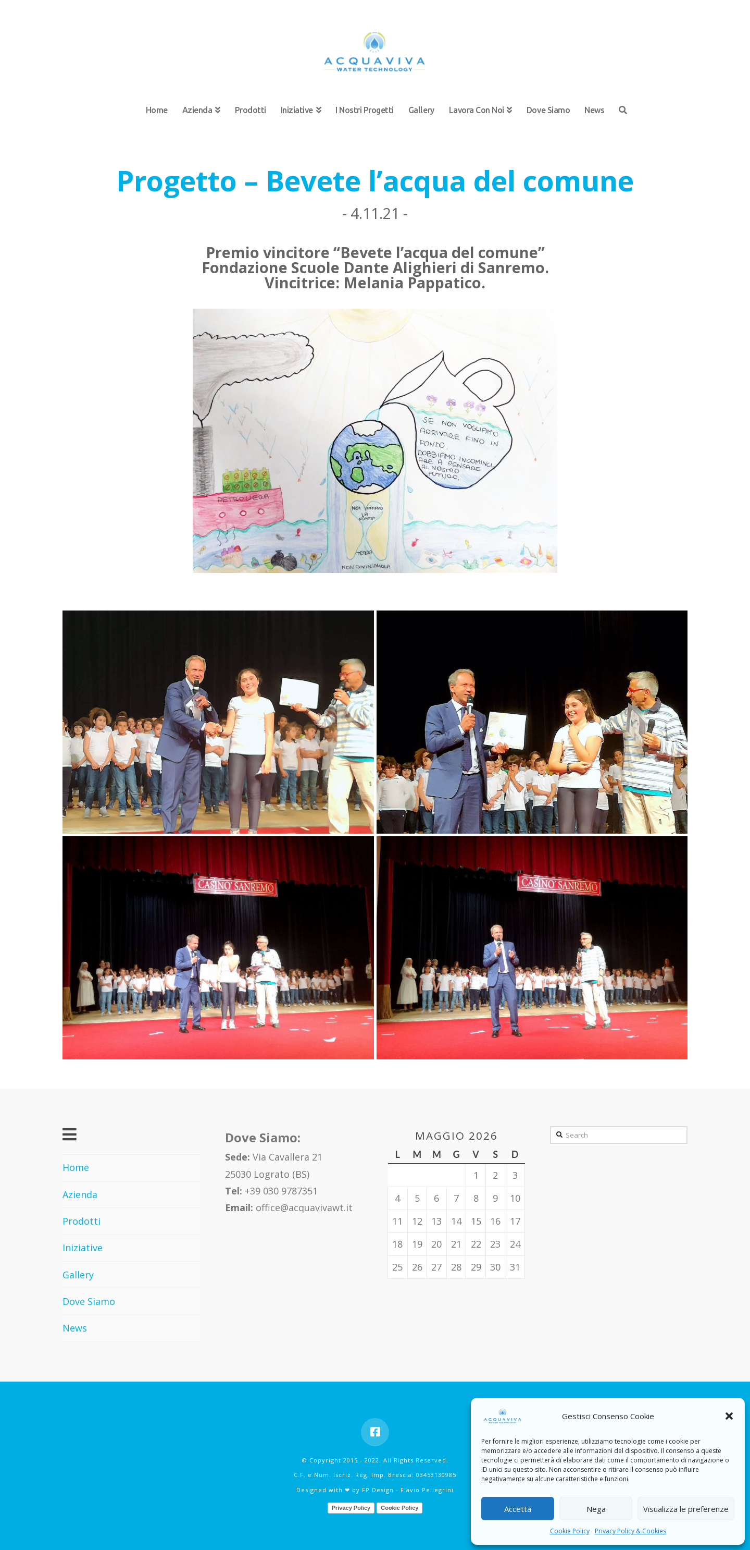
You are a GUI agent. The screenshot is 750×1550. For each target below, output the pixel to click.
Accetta (517, 1509)
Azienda (80, 1194)
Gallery (78, 1274)
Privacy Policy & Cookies (630, 1531)
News (75, 1328)
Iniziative (83, 1247)
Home (76, 1167)
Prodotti (82, 1221)
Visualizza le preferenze (686, 1509)
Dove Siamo (89, 1301)
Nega (596, 1509)
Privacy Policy (351, 1508)
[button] (729, 1416)
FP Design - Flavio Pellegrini (408, 1490)
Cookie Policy (570, 1531)
